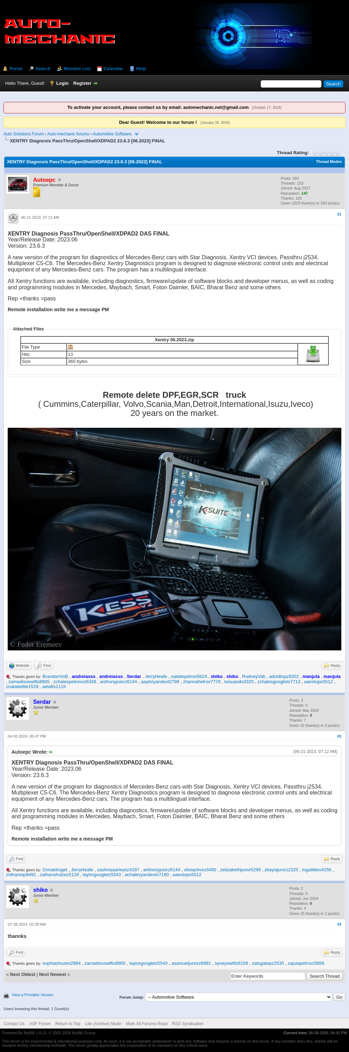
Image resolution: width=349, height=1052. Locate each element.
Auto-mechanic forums (68, 134)
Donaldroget (55, 869)
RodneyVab (254, 676)
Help (141, 68)
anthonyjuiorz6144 (118, 681)
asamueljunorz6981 (191, 963)
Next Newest (52, 974)
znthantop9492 (21, 874)
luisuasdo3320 (239, 681)
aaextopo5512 (318, 681)
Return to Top (67, 1023)
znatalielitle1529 (22, 686)
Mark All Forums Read (147, 1023)
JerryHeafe (156, 676)
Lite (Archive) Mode (103, 1023)
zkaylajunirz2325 (281, 869)
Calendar (113, 68)
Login (62, 83)
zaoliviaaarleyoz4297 (118, 869)
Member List (77, 68)
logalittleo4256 (317, 869)
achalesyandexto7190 (147, 874)
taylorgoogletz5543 (102, 874)
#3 (339, 924)
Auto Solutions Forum (23, 134)
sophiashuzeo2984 (62, 963)
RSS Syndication (187, 1023)
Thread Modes (329, 161)
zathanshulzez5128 (59, 874)
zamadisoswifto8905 (29, 681)
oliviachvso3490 (200, 869)
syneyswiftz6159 (231, 963)
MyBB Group (83, 1033)
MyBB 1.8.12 (35, 1033)
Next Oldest (22, 974)
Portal (15, 68)
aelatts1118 (54, 686)
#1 (339, 214)
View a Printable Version (32, 995)
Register (82, 83)
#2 (339, 736)
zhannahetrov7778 (202, 681)
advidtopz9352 (284, 676)
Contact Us (14, 1023)
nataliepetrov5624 (189, 676)
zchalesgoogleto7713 (279, 681)
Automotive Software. (112, 134)
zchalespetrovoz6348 (74, 681)
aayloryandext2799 (160, 681)
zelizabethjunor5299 (240, 869)
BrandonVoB (55, 676)
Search (42, 68)
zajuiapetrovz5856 (306, 963)
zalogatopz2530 (268, 963)
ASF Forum (40, 1023)
